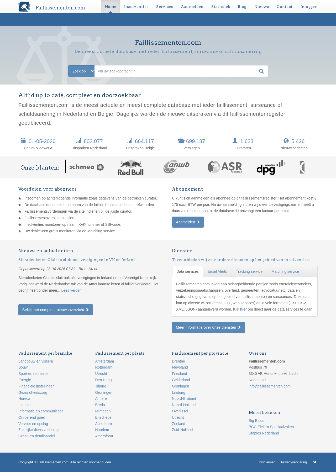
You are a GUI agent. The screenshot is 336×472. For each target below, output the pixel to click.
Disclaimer (267, 462)
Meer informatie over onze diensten (208, 327)
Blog (242, 6)
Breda (100, 405)
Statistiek (220, 6)
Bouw (23, 367)
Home (110, 6)
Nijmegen (103, 411)
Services (164, 6)
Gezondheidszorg (32, 392)
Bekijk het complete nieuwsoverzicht (55, 310)
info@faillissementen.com (270, 386)
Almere (101, 398)
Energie (24, 380)
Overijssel (180, 411)
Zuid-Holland (182, 430)
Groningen (103, 392)
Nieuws (261, 6)
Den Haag (103, 380)
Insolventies (136, 6)
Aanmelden (192, 6)
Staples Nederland (264, 433)
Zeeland (178, 424)
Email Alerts (217, 271)
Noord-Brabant (184, 398)
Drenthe (178, 361)
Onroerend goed (31, 417)
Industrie (25, 405)
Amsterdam (104, 361)
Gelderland (181, 380)
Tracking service (249, 271)
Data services (187, 271)
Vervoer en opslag (33, 424)
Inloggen (309, 6)
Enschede (103, 417)
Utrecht (101, 373)
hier (244, 309)
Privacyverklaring (294, 462)
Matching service (285, 271)
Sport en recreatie (33, 373)
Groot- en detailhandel (36, 436)
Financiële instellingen (36, 386)
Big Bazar (257, 420)
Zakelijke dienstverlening (38, 430)
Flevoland (180, 367)
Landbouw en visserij (35, 361)
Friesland (179, 373)
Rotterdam (103, 367)
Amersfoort (104, 436)
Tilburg (100, 386)
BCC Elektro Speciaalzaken (271, 427)
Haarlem (102, 430)
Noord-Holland (184, 405)
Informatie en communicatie (41, 411)
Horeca (24, 398)
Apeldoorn (103, 424)
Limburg (178, 392)
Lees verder (71, 290)
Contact (284, 6)
